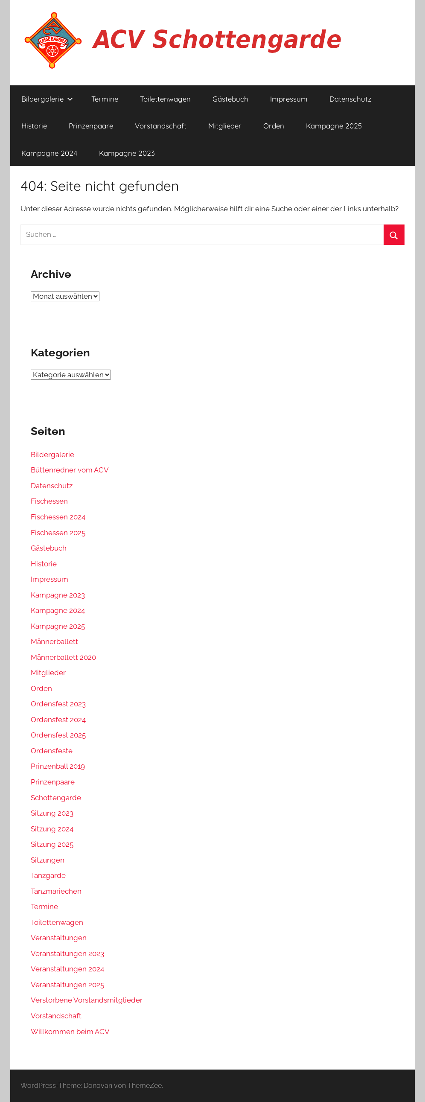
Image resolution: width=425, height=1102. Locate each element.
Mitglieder (225, 125)
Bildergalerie (47, 98)
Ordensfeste (52, 750)
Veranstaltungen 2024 (67, 969)
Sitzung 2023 (52, 813)
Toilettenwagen (165, 98)
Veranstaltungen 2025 (67, 984)
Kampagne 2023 (127, 153)
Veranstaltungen (59, 937)
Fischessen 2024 (58, 517)
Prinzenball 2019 (58, 766)
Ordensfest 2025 (58, 735)
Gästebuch (230, 98)
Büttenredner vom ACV (70, 470)
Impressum (289, 98)
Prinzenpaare (91, 125)
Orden (273, 125)
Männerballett (54, 641)
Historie (34, 125)
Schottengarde (56, 797)
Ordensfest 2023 (58, 704)
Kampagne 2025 (334, 125)
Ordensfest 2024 (58, 719)
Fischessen (49, 501)
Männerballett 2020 (63, 657)
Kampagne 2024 (49, 153)
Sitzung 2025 (52, 844)
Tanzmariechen (56, 891)
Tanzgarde (48, 875)
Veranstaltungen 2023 (67, 953)
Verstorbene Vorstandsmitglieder (87, 1000)
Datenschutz (350, 98)
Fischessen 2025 (58, 532)
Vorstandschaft (160, 125)
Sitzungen (47, 860)
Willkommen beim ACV (70, 1031)
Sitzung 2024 (52, 829)
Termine (104, 98)
